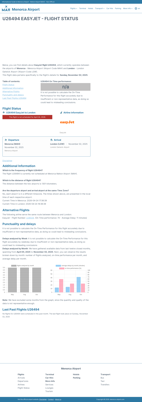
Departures (23, 381)
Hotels (90, 8)
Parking (118, 8)
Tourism (49, 391)
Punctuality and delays (13, 95)
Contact (51, 399)
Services (49, 384)
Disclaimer (43, 399)
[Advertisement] (71, 43)
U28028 (30, 218)
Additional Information (12, 88)
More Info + (127, 8)
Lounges (49, 388)
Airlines (21, 384)
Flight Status (8, 84)
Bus (102, 378)
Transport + (99, 8)
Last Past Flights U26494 (14, 98)
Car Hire (109, 8)
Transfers (105, 384)
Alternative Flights (10, 91)
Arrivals (21, 378)
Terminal (82, 8)
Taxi (102, 381)
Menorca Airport (26, 9)
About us (58, 399)
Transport (105, 374)
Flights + (73, 8)
